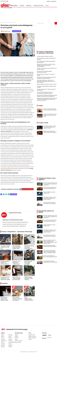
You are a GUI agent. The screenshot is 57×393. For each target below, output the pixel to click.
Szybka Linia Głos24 (38, 5)
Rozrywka (28, 5)
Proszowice (11, 340)
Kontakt (29, 339)
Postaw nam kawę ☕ (16, 31)
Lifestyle (16, 336)
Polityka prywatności (32, 337)
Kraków (2, 334)
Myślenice (3, 346)
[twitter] (4, 194)
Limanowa (3, 343)
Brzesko (2, 337)
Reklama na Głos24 (32, 336)
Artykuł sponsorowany (6, 31)
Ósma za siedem (18, 342)
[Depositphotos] (44, 338)
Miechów (2, 345)
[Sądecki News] (49, 335)
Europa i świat (43, 123)
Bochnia (2, 336)
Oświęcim (10, 337)
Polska (40, 105)
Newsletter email (31, 334)
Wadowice (10, 345)
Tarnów (10, 343)
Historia (22, 5)
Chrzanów (3, 339)
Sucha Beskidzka (12, 342)
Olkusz (10, 336)
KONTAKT (48, 1)
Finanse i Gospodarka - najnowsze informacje (16, 231)
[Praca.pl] (44, 335)
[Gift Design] (49, 338)
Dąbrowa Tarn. (4, 340)
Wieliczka (10, 346)
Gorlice (2, 342)
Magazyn (16, 334)
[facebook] (1, 194)
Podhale (10, 339)
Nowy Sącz (10, 334)
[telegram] (6, 194)
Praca (47, 5)
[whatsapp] (8, 194)
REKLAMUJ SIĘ (53, 1)
